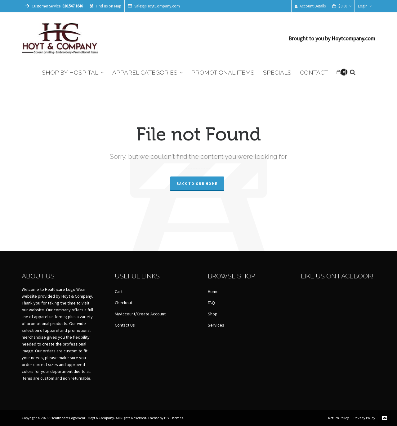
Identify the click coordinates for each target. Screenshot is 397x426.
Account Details (310, 6)
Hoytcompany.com (353, 38)
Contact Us (125, 325)
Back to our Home (197, 183)
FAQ (211, 302)
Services (216, 325)
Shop (212, 314)
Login (365, 6)
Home (213, 291)
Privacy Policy (364, 418)
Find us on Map (105, 6)
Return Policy (338, 418)
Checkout (123, 302)
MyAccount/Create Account (140, 314)
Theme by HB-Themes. (166, 418)
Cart (119, 291)
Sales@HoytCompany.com (154, 6)
